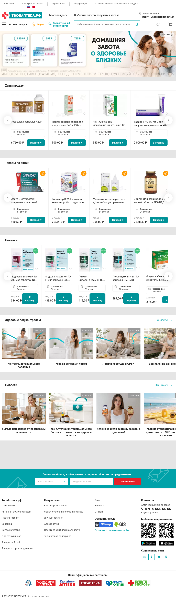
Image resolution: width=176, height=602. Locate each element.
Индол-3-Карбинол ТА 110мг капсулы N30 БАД (58, 278)
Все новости (164, 385)
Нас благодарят (10, 517)
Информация (80, 3)
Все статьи (164, 320)
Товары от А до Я (11, 542)
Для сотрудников (11, 536)
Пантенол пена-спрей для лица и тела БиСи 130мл (67, 123)
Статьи (99, 511)
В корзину (35, 142)
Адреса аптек (58, 3)
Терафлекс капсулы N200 (26, 121)
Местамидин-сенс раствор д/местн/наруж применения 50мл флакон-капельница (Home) (110, 201)
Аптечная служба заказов (16, 511)
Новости (99, 505)
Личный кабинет (53, 517)
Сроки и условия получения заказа (63, 511)
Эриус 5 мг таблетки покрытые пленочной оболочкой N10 (24, 200)
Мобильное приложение (156, 519)
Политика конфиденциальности (62, 530)
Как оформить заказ (32, 3)
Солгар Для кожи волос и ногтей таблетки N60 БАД (149, 200)
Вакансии (7, 524)
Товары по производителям (17, 548)
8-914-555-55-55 (158, 509)
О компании (8, 3)
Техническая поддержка (57, 536)
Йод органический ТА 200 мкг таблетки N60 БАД (24, 278)
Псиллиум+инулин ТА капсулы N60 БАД (126, 278)
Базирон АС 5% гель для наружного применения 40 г (150, 123)
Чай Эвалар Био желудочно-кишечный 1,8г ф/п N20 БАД (109, 123)
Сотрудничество (11, 530)
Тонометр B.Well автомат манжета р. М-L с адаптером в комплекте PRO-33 (69, 201)
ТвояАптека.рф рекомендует (59, 24)
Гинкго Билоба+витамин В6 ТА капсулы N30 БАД (91, 278)
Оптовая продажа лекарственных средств (116, 3)
